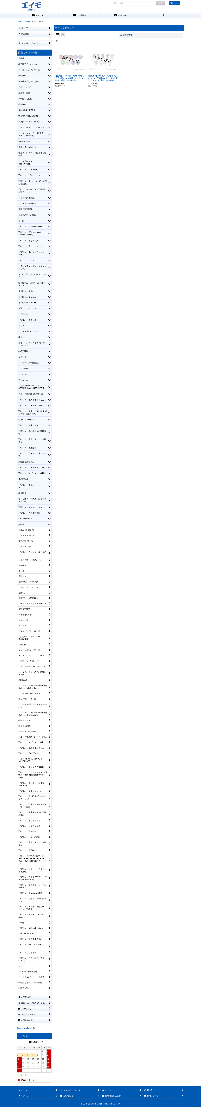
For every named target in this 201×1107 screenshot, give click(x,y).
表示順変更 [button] (126, 35)
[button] (163, 15)
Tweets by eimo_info (26, 1028)
